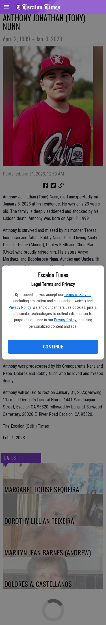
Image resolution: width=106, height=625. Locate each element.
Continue (53, 347)
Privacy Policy (20, 307)
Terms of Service (77, 294)
